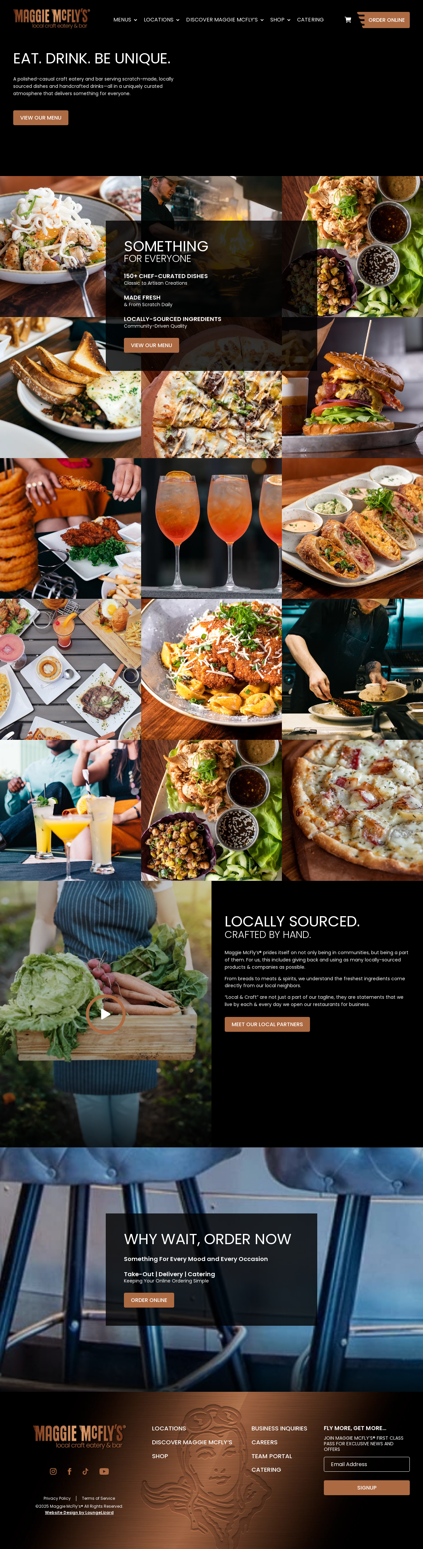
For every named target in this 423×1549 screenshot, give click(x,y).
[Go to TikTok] (85, 1472)
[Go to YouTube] (104, 1472)
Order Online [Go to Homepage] (386, 20)
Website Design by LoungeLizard (79, 1512)
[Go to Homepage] (79, 1437)
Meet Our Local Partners (267, 1024)
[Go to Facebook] (69, 1472)
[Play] (106, 1014)
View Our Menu (40, 118)
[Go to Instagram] (53, 1472)
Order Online (149, 1300)
